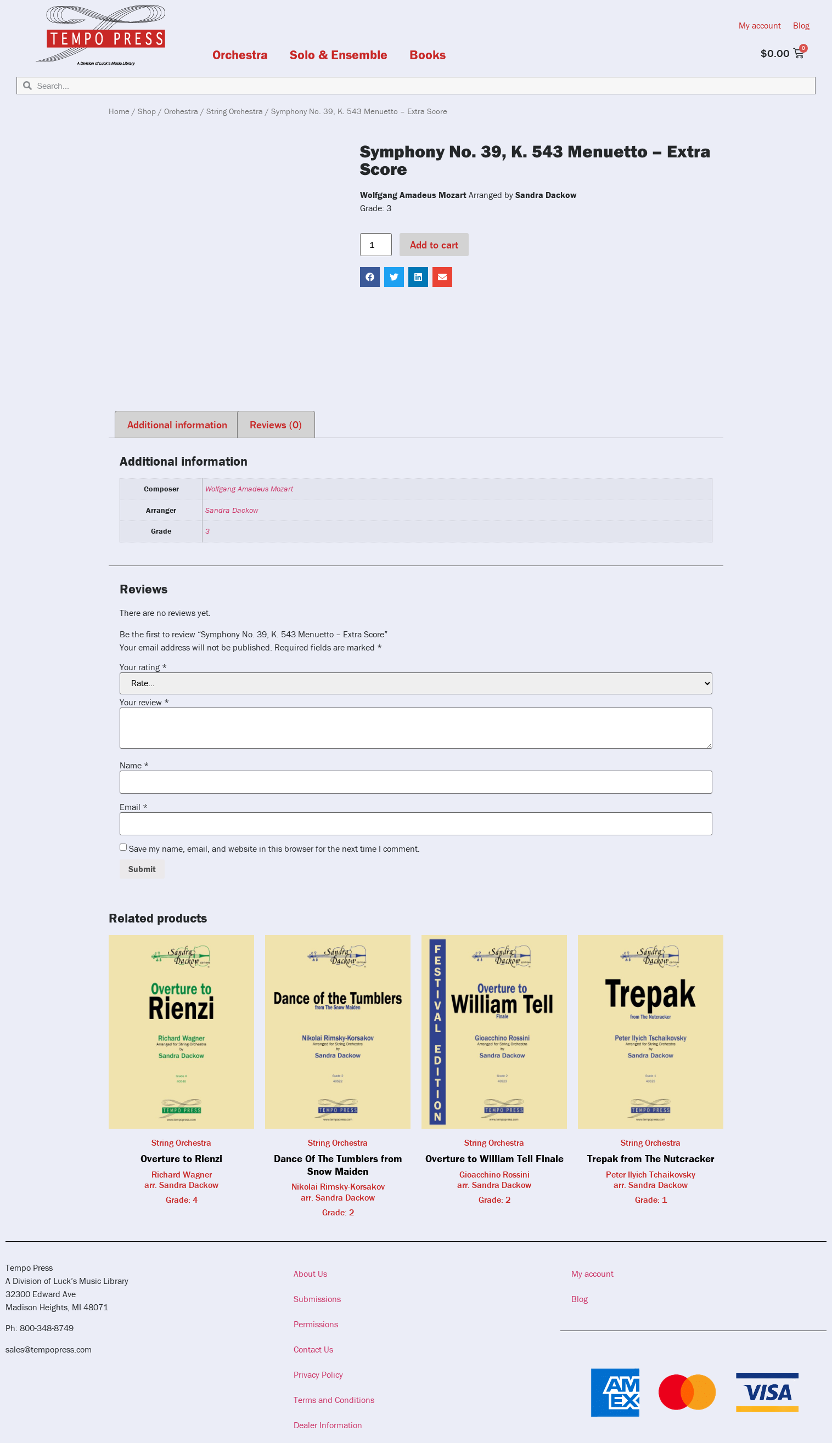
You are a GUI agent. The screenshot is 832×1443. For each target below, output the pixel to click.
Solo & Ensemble (338, 54)
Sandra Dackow (231, 510)
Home (119, 111)
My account (760, 25)
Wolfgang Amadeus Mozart (249, 489)
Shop (147, 111)
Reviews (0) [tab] (276, 424)
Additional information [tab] (177, 424)
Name (134, 765)
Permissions (316, 1323)
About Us (310, 1273)
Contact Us (313, 1349)
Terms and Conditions (334, 1399)
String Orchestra (234, 111)
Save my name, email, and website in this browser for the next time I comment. (274, 848)
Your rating (143, 667)
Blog (801, 25)
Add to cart (434, 244)
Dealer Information (328, 1424)
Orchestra (240, 54)
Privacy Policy (318, 1374)
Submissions (317, 1298)
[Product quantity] (376, 244)
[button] (370, 277)
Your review (144, 702)
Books (427, 54)
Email (134, 806)
